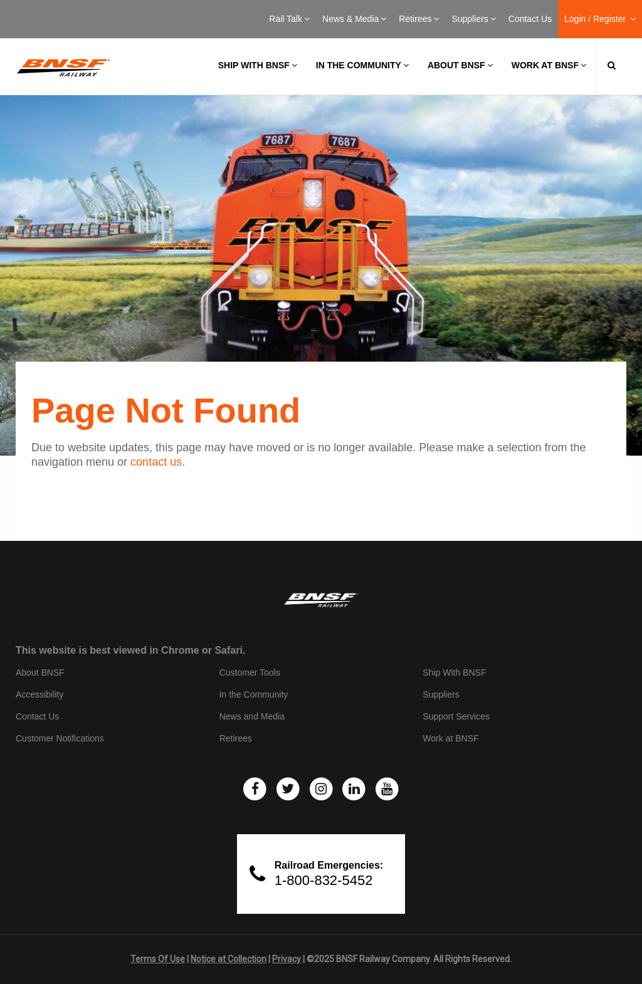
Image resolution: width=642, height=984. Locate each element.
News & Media (354, 19)
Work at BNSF (549, 65)
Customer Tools (249, 672)
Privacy (286, 959)
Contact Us (530, 19)
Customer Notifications (60, 738)
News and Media (252, 716)
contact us (156, 462)
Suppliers (473, 19)
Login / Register (600, 19)
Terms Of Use (157, 959)
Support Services (456, 716)
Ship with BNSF (257, 65)
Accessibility (39, 694)
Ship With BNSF (454, 672)
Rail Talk (289, 19)
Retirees (419, 19)
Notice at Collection (228, 959)
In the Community (362, 65)
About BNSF (460, 65)
